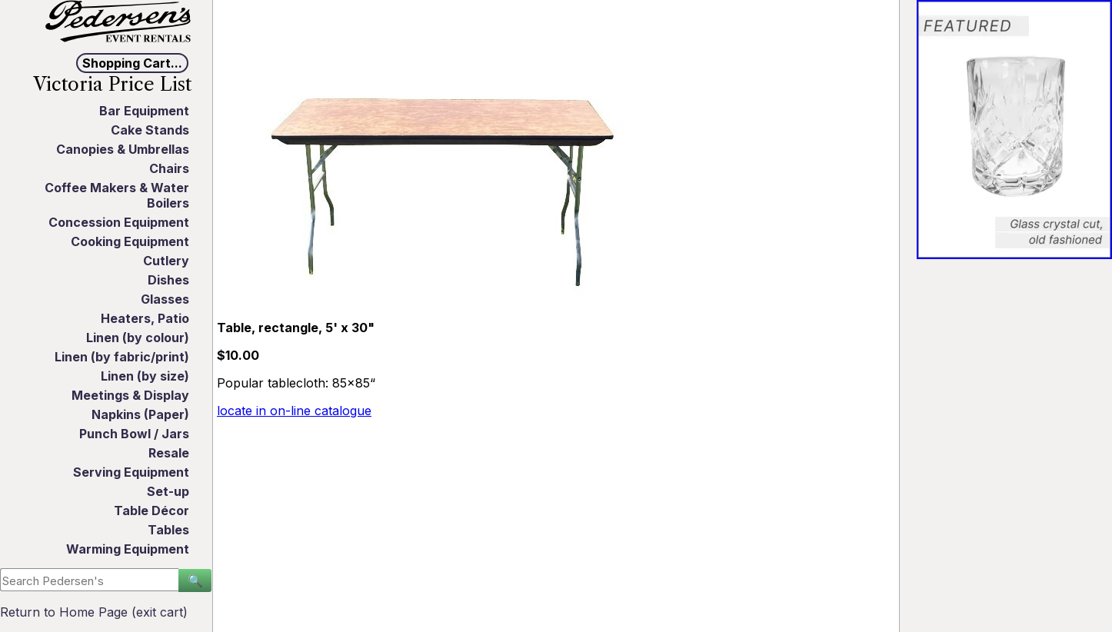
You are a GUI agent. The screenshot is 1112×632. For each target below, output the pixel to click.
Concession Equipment (118, 222)
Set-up (168, 491)
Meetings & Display (130, 395)
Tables (168, 529)
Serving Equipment (131, 472)
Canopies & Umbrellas (122, 149)
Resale (168, 453)
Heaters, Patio (145, 318)
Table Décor (151, 510)
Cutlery (166, 260)
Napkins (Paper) (140, 414)
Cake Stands (150, 130)
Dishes (168, 280)
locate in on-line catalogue (294, 410)
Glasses (165, 299)
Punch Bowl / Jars (134, 433)
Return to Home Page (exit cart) (94, 612)
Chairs (169, 168)
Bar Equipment (144, 110)
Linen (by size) (145, 376)
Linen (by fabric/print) (122, 356)
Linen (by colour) (137, 337)
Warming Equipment (127, 549)
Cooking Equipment (130, 241)
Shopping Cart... (132, 63)
